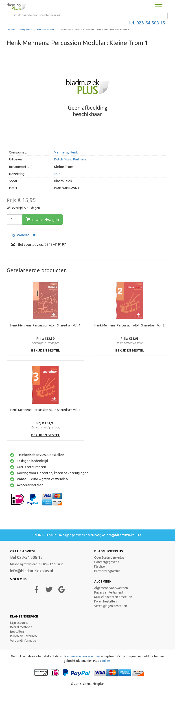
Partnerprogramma (107, 571)
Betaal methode (21, 627)
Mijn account (19, 622)
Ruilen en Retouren (23, 636)
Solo (57, 174)
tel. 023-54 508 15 (147, 22)
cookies (105, 661)
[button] (23, 235)
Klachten (100, 566)
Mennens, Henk (66, 152)
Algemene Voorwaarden (111, 588)
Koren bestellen (105, 601)
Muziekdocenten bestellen (113, 597)
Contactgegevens (106, 562)
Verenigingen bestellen (110, 606)
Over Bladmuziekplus (109, 557)
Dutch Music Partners (70, 159)
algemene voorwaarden (83, 656)
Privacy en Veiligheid (108, 592)
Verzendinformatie (23, 640)
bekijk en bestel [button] (45, 350)
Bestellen (17, 631)
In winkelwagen (42, 219)
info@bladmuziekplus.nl (124, 535)
